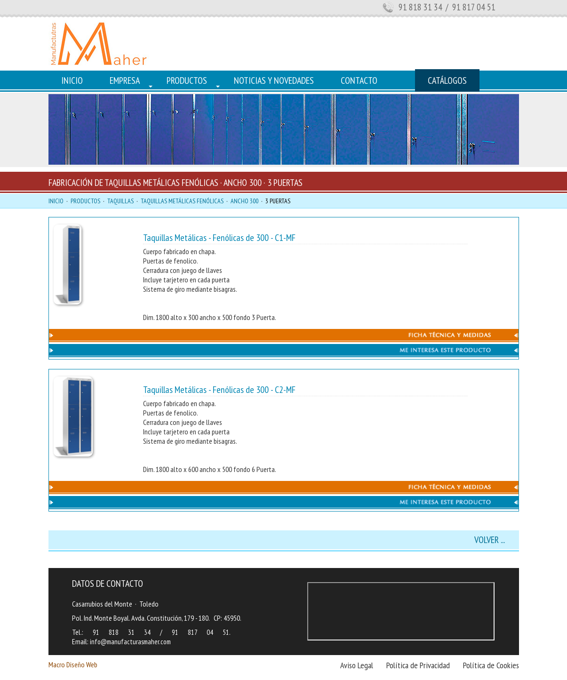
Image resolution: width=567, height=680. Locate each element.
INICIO (72, 80)
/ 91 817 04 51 (469, 7)
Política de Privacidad (418, 665)
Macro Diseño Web (72, 664)
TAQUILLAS (120, 201)
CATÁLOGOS (447, 80)
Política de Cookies (491, 665)
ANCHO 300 (244, 201)
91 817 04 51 (200, 632)
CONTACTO (359, 80)
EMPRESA (125, 80)
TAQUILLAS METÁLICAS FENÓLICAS (182, 201)
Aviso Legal (356, 665)
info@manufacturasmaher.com (130, 641)
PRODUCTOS (187, 80)
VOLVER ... (489, 540)
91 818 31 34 (420, 7)
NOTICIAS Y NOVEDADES (274, 80)
